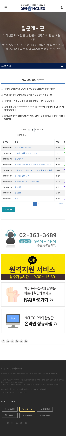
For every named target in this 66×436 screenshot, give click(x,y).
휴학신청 (18, 187)
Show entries (32, 130)
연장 (16, 198)
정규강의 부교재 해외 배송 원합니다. (29, 181)
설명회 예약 (45, 415)
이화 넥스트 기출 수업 (23, 148)
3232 (61, 204)
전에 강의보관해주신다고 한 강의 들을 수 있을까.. (34, 170)
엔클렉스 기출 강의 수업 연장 (26, 153)
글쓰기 (9, 209)
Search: (33, 135)
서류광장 (10, 415)
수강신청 (27, 409)
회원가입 (10, 409)
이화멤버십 (27, 415)
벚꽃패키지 (19, 159)
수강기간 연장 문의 (22, 176)
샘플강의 (45, 409)
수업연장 (18, 193)
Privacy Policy (23, 392)
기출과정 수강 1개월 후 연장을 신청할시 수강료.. (33, 165)
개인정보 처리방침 (8, 392)
